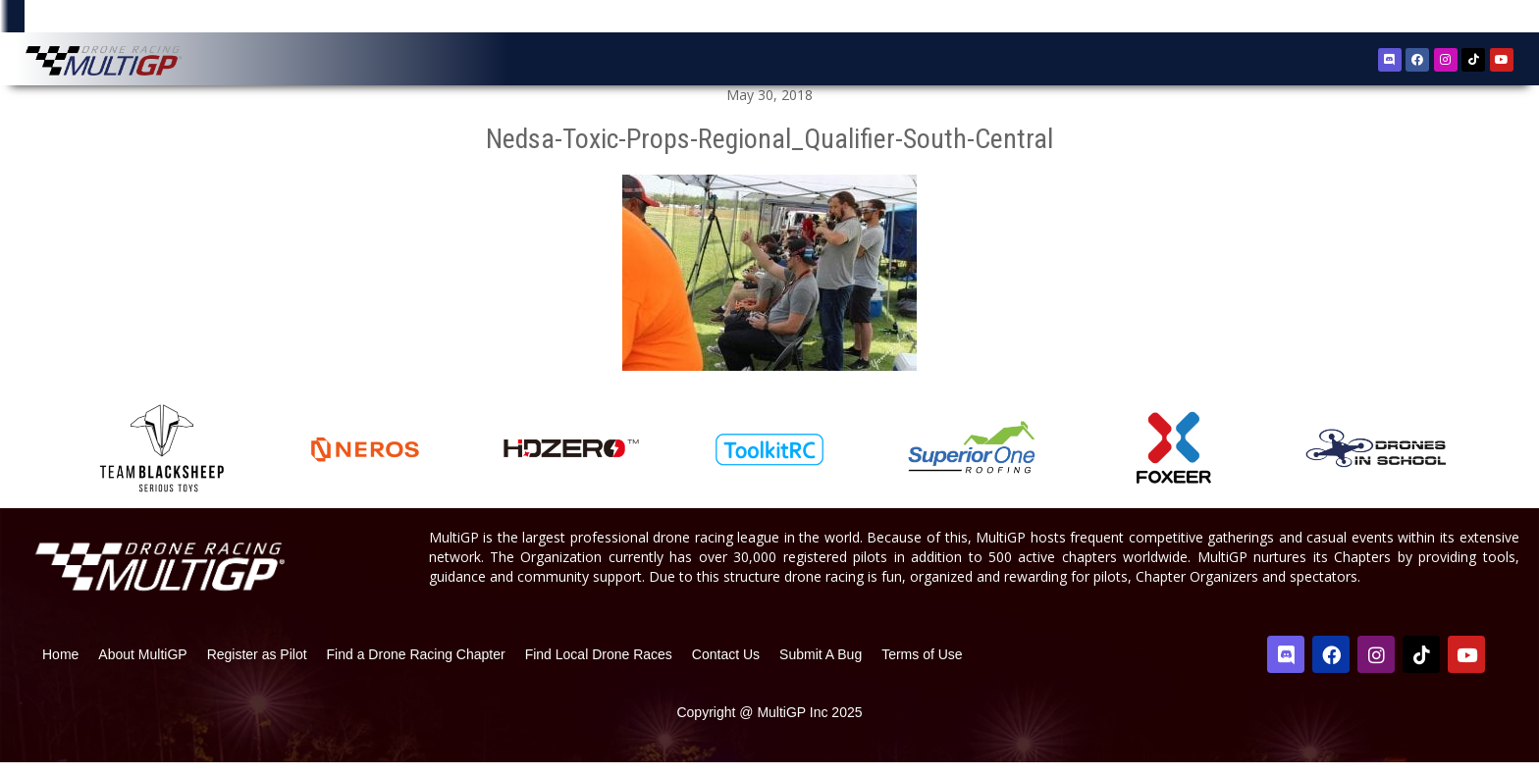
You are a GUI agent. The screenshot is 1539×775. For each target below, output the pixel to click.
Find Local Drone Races (598, 666)
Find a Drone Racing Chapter (416, 666)
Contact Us (726, 666)
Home (60, 666)
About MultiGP (142, 666)
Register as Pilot (257, 666)
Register (1412, 18)
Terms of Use (921, 666)
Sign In (1470, 19)
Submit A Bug (820, 666)
